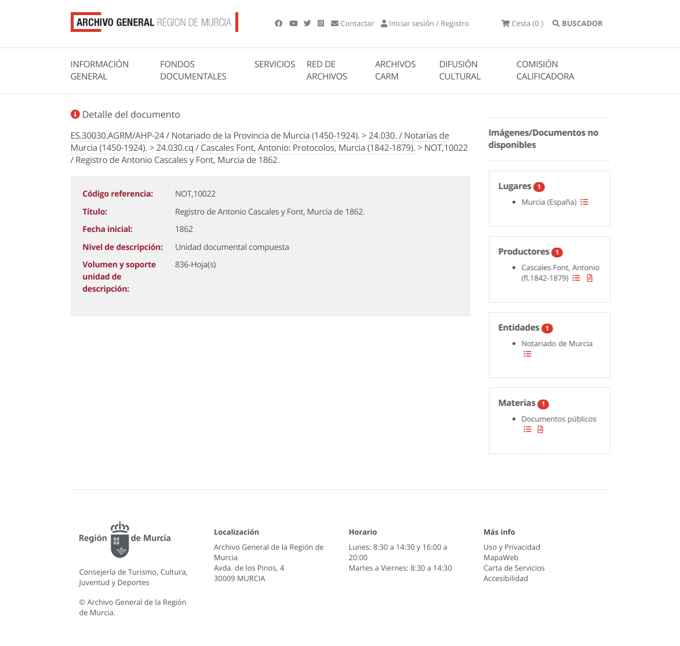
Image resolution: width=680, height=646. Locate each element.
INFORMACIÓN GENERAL (100, 70)
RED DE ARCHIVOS (327, 70)
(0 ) (522, 23)
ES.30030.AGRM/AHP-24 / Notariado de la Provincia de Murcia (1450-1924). (215, 135)
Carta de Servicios (514, 567)
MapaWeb (500, 557)
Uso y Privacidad (511, 547)
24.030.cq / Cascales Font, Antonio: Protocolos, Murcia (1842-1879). (286, 148)
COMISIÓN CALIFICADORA (545, 70)
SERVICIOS (274, 64)
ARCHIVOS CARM (395, 70)
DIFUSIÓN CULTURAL (460, 70)
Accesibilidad (505, 578)
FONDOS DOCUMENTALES (193, 70)
